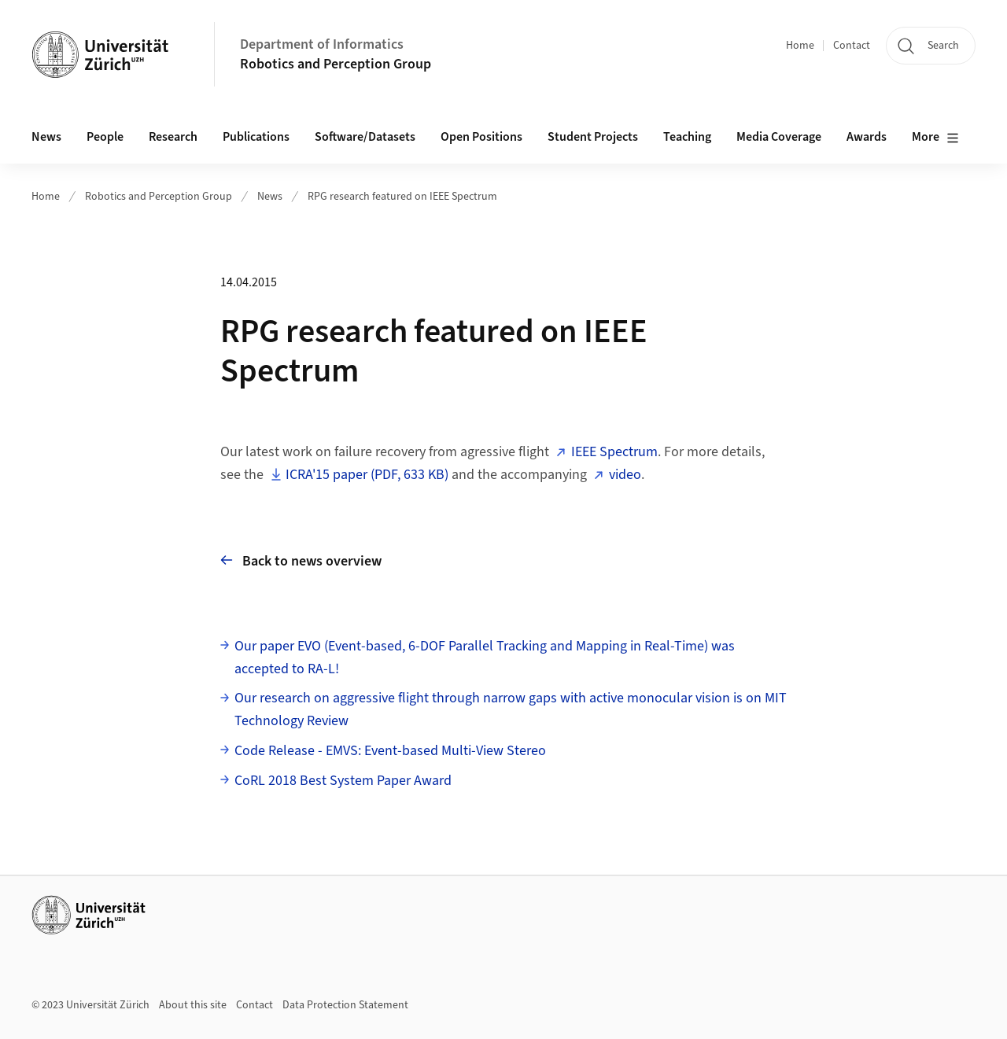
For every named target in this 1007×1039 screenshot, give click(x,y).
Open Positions (481, 137)
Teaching (687, 137)
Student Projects (593, 137)
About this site (193, 1005)
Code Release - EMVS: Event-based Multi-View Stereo (390, 751)
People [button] (105, 137)
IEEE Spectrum (614, 452)
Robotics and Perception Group (335, 64)
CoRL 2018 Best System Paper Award (343, 780)
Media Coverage (778, 137)
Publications (256, 137)
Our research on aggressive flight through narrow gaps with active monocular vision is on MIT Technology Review (510, 709)
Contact (851, 45)
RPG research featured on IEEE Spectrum (402, 196)
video (625, 474)
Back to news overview (301, 560)
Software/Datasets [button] (365, 137)
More (935, 137)
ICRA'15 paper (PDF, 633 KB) (367, 474)
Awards (867, 137)
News (46, 137)
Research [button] (173, 137)
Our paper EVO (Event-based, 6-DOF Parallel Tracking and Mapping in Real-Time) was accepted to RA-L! (484, 657)
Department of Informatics (322, 44)
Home (800, 45)
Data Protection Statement (345, 1005)
